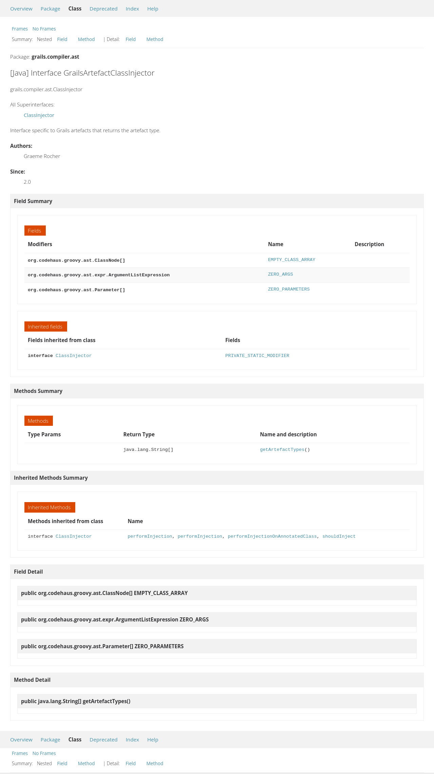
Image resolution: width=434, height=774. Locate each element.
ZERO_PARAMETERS (289, 288)
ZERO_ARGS (280, 274)
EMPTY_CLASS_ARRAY (291, 260)
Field (62, 39)
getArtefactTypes (282, 447)
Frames (20, 28)
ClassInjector (39, 115)
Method (86, 39)
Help (152, 8)
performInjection (149, 534)
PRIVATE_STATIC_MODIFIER (257, 354)
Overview (21, 8)
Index (132, 8)
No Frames (44, 28)
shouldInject (339, 534)
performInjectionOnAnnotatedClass (272, 534)
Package (50, 8)
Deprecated (104, 8)
